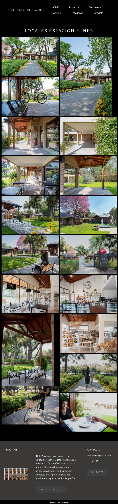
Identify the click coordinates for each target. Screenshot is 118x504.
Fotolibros (77, 12)
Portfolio (57, 12)
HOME (55, 7)
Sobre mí (74, 7)
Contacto (98, 12)
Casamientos (96, 7)
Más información (50, 489)
